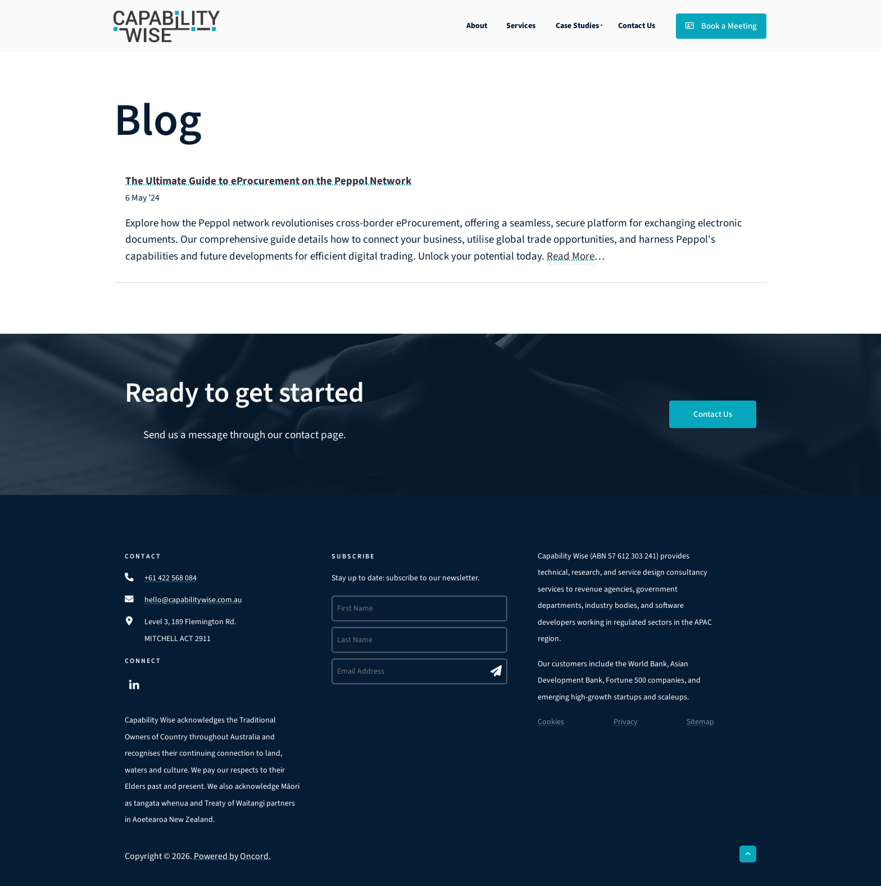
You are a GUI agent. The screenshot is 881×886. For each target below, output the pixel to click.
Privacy (626, 722)
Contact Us (636, 25)
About (476, 25)
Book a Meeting (710, 21)
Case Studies (577, 25)
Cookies (551, 722)
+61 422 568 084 (170, 578)
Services (520, 25)
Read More (570, 256)
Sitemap (700, 722)
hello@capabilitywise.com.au (193, 600)
